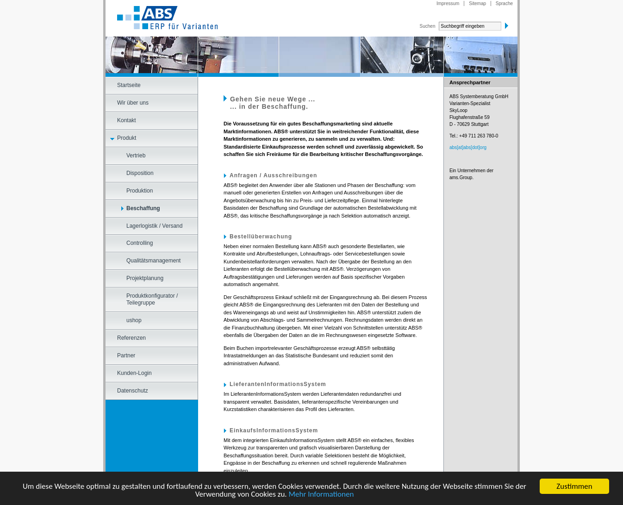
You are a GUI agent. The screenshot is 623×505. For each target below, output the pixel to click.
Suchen (428, 26)
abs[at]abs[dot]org (467, 147)
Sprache (504, 3)
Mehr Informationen (321, 494)
